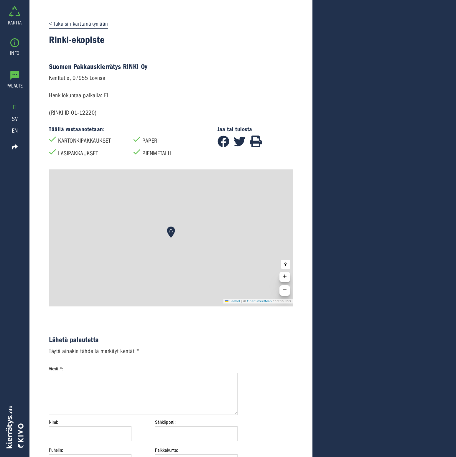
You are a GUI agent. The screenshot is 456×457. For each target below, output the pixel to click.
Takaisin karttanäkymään (80, 24)
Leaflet (232, 301)
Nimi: (53, 422)
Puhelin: (56, 450)
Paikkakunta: (166, 450)
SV (15, 119)
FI (15, 107)
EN (15, 130)
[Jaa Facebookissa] (226, 145)
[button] (171, 232)
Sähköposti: (165, 422)
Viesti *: (56, 369)
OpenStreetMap (259, 301)
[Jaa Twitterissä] (242, 145)
